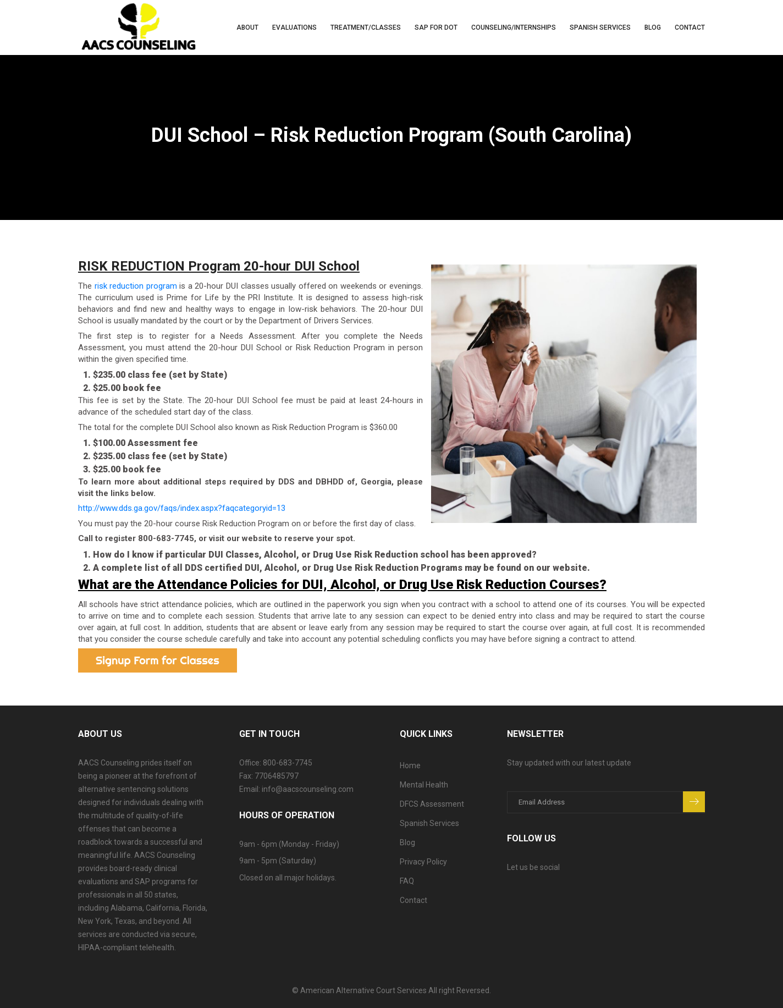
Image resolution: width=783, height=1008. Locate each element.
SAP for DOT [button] (436, 27)
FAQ (407, 881)
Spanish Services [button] (600, 27)
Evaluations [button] (294, 27)
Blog (652, 27)
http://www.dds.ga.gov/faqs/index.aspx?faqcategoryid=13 (181, 508)
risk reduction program (136, 286)
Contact (690, 27)
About (247, 27)
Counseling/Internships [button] (513, 27)
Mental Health (424, 784)
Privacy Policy (423, 861)
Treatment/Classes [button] (365, 27)
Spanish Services (429, 823)
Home (410, 765)
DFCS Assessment (432, 804)
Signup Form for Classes (157, 660)
